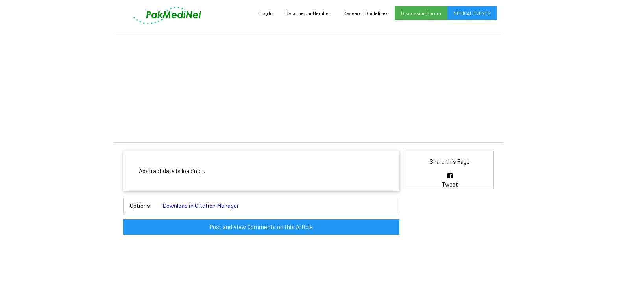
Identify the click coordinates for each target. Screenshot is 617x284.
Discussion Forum (421, 13)
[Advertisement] (308, 87)
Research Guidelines (365, 13)
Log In (266, 13)
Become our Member (308, 13)
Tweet (450, 184)
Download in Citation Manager (201, 205)
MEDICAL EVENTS (472, 13)
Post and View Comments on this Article (261, 226)
